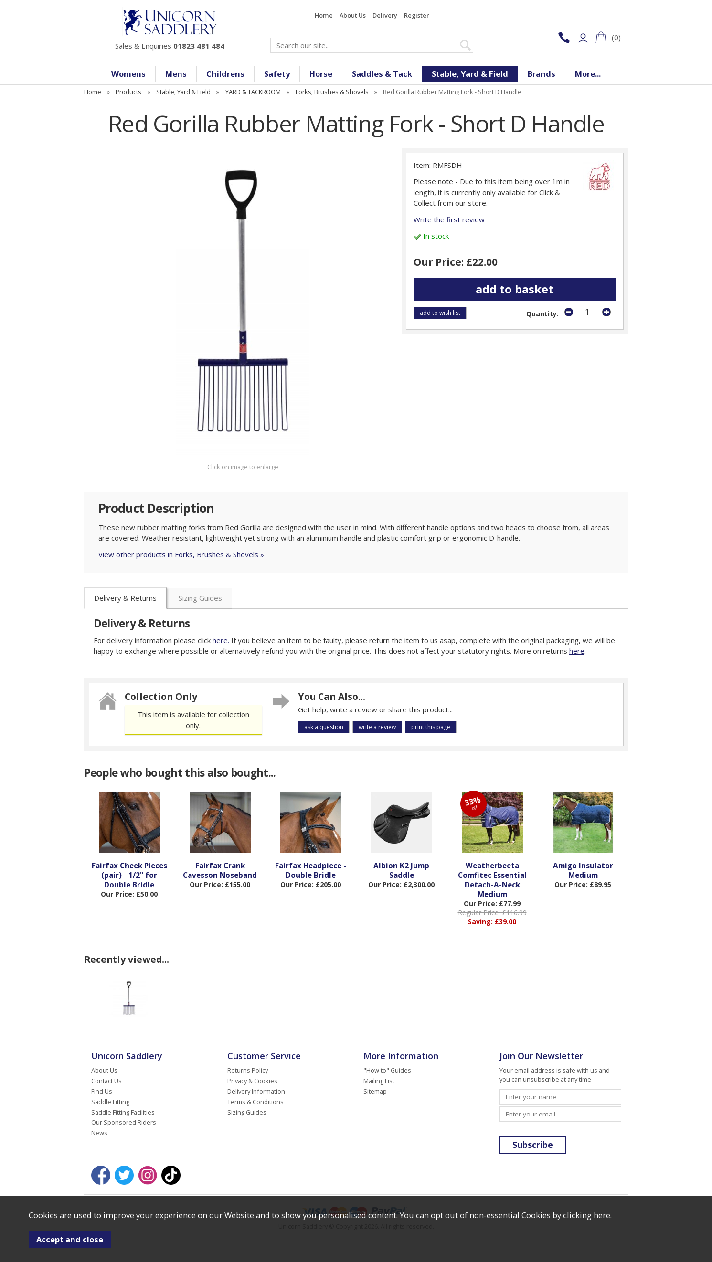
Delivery (384, 15)
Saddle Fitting (110, 1101)
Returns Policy (247, 1070)
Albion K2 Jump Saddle (401, 870)
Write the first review (449, 219)
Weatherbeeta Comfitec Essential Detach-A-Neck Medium (492, 880)
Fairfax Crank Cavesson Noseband (220, 870)
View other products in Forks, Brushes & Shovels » (181, 554)
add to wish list (440, 313)
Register (416, 15)
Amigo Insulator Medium (583, 870)
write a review (377, 727)
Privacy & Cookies (252, 1080)
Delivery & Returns (125, 598)
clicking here (586, 1215)
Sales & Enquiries (169, 46)
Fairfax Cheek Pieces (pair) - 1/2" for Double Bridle (129, 875)
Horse (320, 73)
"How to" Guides (387, 1070)
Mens (176, 73)
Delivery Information (256, 1091)
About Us (353, 15)
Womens (128, 73)
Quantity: (542, 314)
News (99, 1132)
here (576, 651)
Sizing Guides (200, 598)
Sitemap (375, 1091)
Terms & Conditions (255, 1101)
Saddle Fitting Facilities (123, 1112)
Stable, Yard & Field (470, 73)
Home (324, 15)
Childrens (225, 73)
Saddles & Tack (382, 73)
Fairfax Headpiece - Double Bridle (310, 870)
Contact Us (106, 1080)
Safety (277, 73)
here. (221, 640)
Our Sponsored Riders (123, 1122)
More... (588, 73)
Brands (541, 73)
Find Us (101, 1091)
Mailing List (378, 1080)
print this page (430, 727)
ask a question (323, 727)
